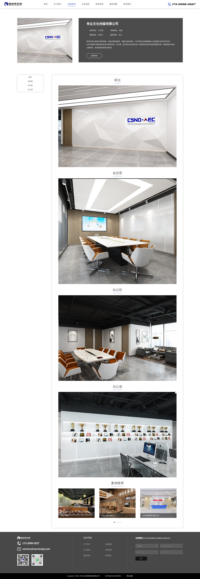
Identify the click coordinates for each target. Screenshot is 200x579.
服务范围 (113, 4)
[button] (114, 522)
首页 (46, 4)
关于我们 (58, 4)
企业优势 (85, 4)
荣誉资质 (99, 4)
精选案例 (72, 4)
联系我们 (127, 4)
